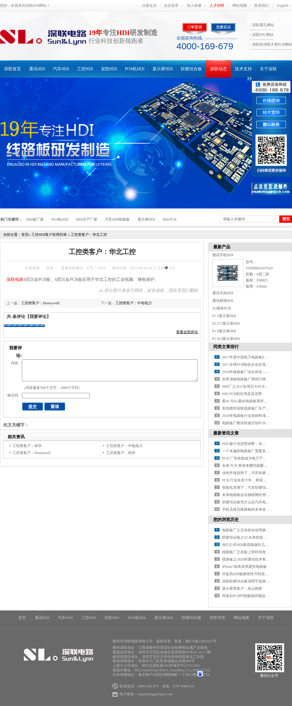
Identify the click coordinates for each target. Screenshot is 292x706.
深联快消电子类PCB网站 (272, 44)
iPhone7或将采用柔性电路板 (244, 566)
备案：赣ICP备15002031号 (195, 641)
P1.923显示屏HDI (226, 339)
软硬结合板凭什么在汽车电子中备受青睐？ (256, 502)
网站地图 (239, 5)
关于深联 (268, 69)
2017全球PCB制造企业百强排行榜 (249, 364)
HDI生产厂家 (86, 219)
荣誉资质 (217, 617)
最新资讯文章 (226, 433)
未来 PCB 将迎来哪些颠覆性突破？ (250, 465)
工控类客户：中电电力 (133, 303)
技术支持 (243, 69)
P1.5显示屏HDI (224, 316)
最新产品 (221, 247)
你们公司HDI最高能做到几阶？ (247, 545)
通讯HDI (37, 69)
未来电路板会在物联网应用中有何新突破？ (256, 495)
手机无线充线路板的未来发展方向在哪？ (255, 509)
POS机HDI (135, 69)
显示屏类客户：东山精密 (242, 588)
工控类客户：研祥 (120, 453)
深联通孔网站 (263, 25)
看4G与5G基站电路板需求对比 (246, 401)
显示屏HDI (162, 69)
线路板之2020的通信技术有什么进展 (251, 559)
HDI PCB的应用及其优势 (242, 394)
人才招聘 (217, 5)
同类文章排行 (226, 346)
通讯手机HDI (222, 255)
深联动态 (218, 69)
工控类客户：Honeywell (40, 303)
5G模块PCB (221, 308)
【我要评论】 (38, 316)
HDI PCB (170, 219)
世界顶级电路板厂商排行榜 (244, 379)
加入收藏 (194, 5)
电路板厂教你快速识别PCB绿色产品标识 (254, 423)
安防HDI (109, 69)
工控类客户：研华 (27, 446)
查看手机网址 (72, 268)
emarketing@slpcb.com (155, 694)
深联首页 (12, 69)
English (282, 5)
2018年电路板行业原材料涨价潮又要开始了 (256, 416)
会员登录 (171, 5)
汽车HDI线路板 (117, 219)
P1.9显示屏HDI (224, 331)
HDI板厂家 (35, 219)
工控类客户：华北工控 (89, 234)
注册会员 (149, 5)
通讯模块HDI (222, 301)
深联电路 (14, 279)
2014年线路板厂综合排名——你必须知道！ (256, 372)
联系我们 (261, 5)
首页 (25, 234)
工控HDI (85, 69)
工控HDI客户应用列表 (49, 234)
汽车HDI (61, 69)
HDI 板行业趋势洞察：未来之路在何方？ (255, 444)
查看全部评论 (187, 332)
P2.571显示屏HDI (226, 323)
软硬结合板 (191, 69)
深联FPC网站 (262, 35)
